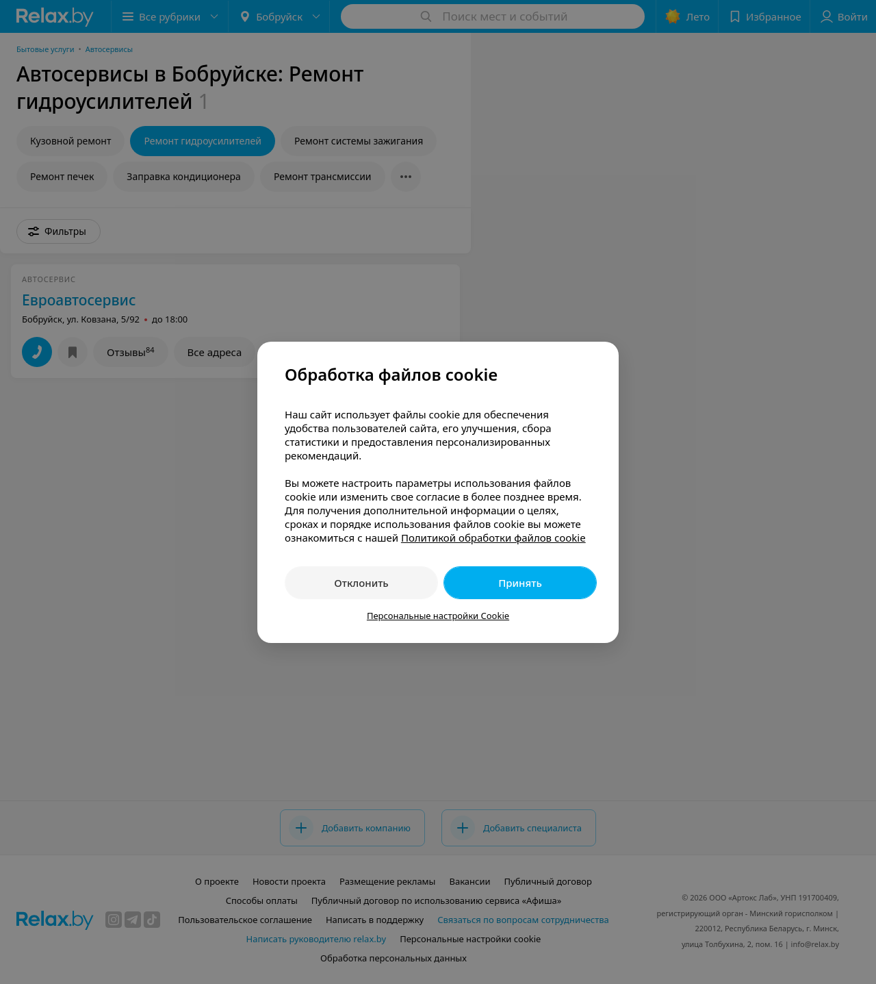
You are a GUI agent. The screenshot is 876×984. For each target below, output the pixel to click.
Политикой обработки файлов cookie (493, 537)
